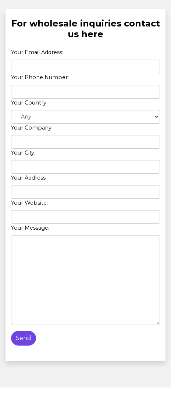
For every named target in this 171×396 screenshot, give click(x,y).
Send (23, 338)
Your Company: (32, 127)
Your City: (23, 152)
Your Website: (29, 202)
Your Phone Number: (40, 77)
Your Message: (30, 227)
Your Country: (29, 102)
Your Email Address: (37, 52)
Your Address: (29, 177)
